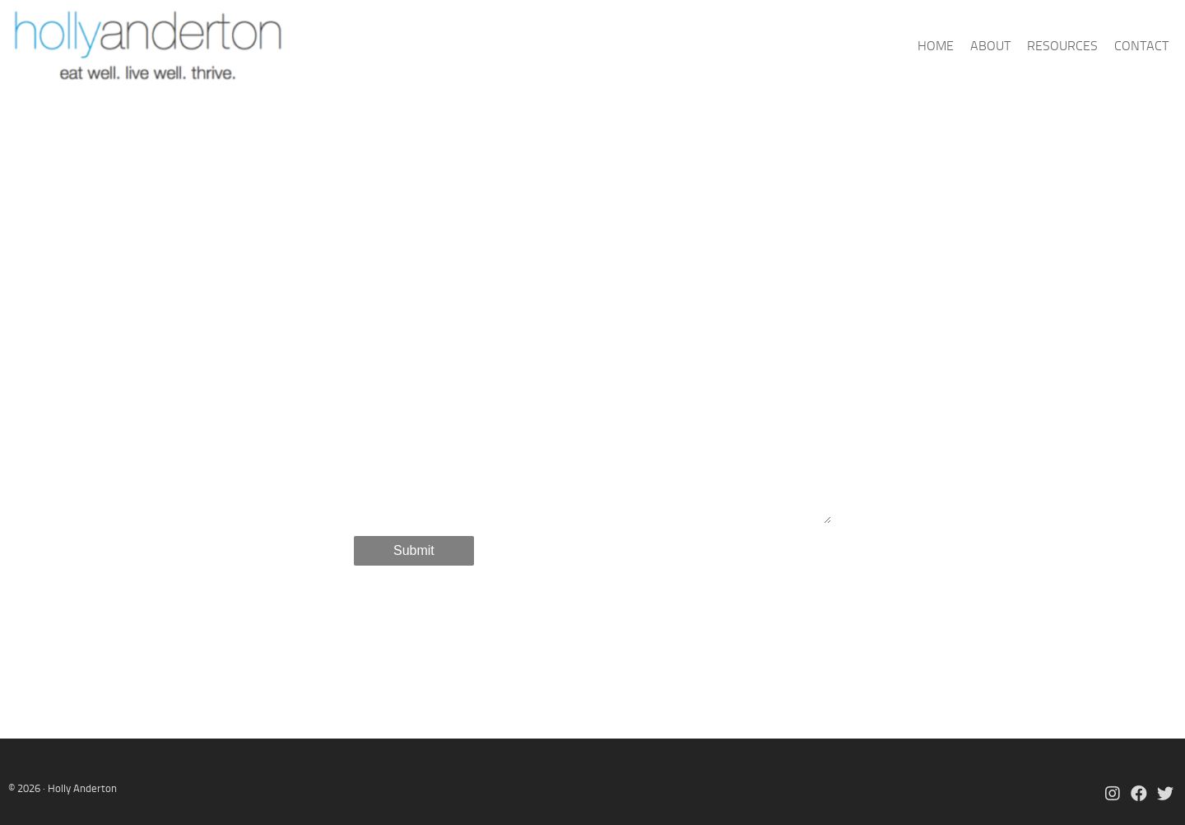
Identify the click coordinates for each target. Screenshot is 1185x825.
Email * (381, 339)
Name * (378, 291)
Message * (389, 388)
